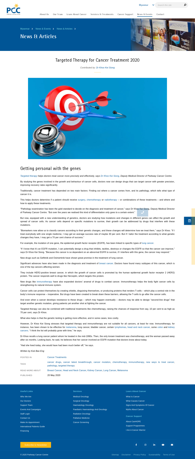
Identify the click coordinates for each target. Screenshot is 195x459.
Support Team (26, 405)
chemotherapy (94, 200)
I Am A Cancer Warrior (135, 430)
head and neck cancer (139, 327)
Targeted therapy (29, 176)
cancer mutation (102, 362)
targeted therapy (66, 365)
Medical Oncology (81, 396)
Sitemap (115, 455)
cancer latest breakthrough (77, 362)
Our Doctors (25, 401)
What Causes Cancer (135, 401)
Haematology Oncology (83, 405)
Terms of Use (169, 455)
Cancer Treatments (56, 357)
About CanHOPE (133, 421)
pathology (52, 365)
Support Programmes (135, 426)
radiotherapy (111, 200)
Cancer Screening (81, 422)
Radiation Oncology (81, 414)
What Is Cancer (133, 396)
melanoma (71, 327)
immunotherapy (44, 282)
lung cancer (147, 243)
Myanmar (25, 29)
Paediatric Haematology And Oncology (90, 409)
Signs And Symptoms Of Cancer (140, 405)
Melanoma (122, 370)
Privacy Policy (140, 455)
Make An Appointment (30, 422)
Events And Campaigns (30, 409)
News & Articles (64, 29)
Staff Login (25, 414)
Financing (24, 431)
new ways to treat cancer (160, 362)
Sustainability (154, 455)
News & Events (43, 29)
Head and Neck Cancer (74, 370)
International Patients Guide (32, 426)
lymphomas (120, 327)
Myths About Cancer (135, 409)
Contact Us (25, 418)
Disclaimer (126, 455)
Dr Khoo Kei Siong (105, 67)
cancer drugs (54, 362)
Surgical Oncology (81, 401)
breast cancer (106, 263)
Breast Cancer (54, 370)
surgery (81, 200)
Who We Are (25, 396)
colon (160, 327)
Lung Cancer (109, 370)
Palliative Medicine (81, 418)
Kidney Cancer (94, 370)
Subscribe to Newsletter (36, 445)
